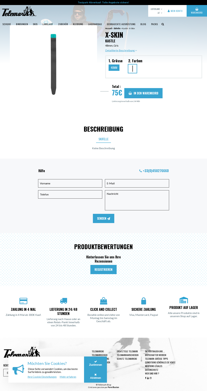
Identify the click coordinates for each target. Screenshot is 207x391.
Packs (154, 24)
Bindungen (22, 24)
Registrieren (103, 269)
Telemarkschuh (99, 355)
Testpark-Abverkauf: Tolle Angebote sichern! (103, 2)
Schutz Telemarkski (127, 358)
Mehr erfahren (68, 376)
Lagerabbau (95, 24)
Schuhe (7, 24)
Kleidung (78, 24)
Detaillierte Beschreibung (121, 50)
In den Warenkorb (143, 93)
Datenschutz (151, 369)
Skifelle (103, 139)
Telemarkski (98, 351)
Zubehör (63, 24)
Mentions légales (153, 366)
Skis (35, 24)
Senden (103, 218)
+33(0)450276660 (156, 170)
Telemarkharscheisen (127, 355)
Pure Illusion (113, 387)
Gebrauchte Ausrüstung (121, 24)
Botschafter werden (155, 355)
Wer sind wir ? (152, 373)
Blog (143, 24)
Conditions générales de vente (160, 362)
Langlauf (48, 24)
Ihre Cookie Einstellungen (42, 376)
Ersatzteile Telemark (127, 351)
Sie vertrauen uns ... (155, 351)
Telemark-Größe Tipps (156, 358)
